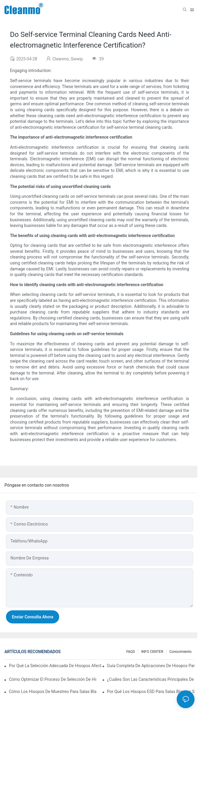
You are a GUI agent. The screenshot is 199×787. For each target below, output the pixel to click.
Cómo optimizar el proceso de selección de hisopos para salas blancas (52, 679)
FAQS (130, 652)
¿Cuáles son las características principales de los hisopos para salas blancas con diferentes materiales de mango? (151, 679)
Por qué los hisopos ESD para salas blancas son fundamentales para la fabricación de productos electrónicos (151, 691)
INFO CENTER (152, 652)
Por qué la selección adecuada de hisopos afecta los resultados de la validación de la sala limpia (55, 665)
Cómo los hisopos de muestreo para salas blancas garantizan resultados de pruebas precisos (52, 691)
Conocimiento (181, 652)
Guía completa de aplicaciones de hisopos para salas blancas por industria (151, 665)
